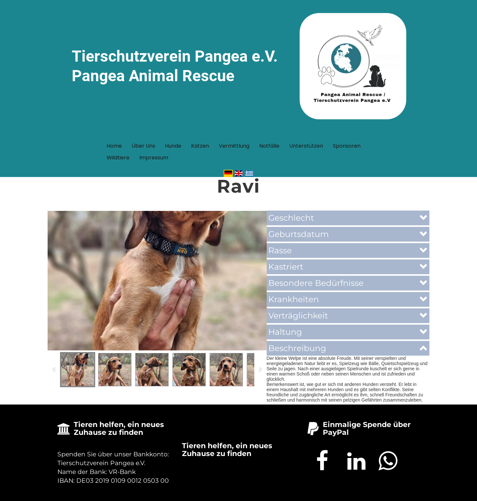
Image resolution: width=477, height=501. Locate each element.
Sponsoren (347, 146)
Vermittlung (234, 146)
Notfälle (269, 146)
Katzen (200, 146)
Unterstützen (306, 146)
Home (114, 146)
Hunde (173, 146)
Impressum (153, 157)
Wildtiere (118, 157)
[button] (348, 218)
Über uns (143, 146)
